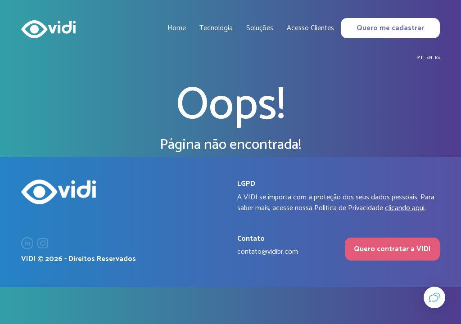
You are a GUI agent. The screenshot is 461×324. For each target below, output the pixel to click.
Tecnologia (216, 28)
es (437, 57)
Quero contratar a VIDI (392, 249)
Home (176, 28)
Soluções (259, 28)
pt (420, 57)
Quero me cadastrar (390, 28)
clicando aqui (405, 208)
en (429, 57)
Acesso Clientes (310, 28)
